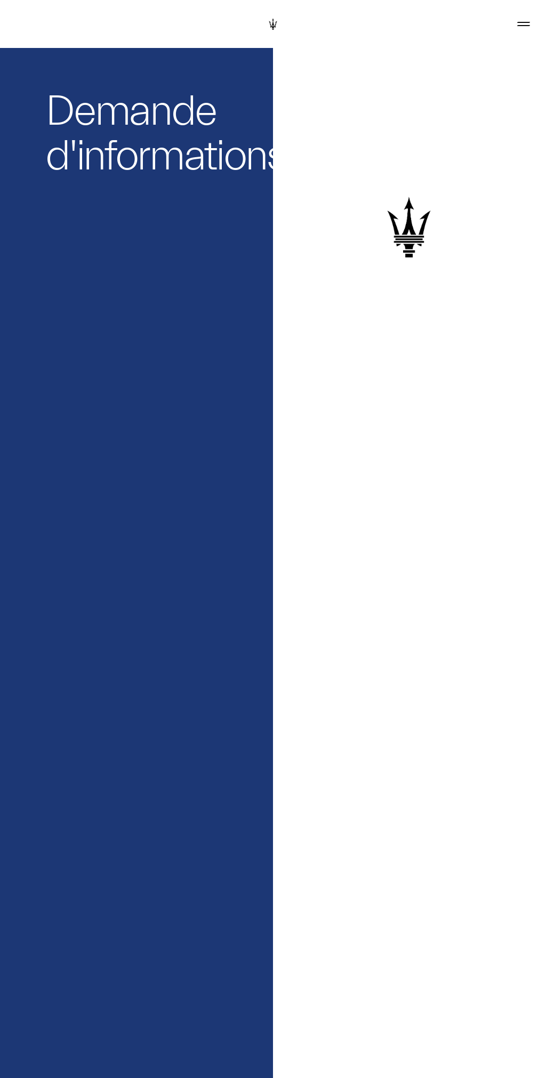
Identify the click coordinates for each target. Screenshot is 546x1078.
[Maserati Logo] (273, 24)
